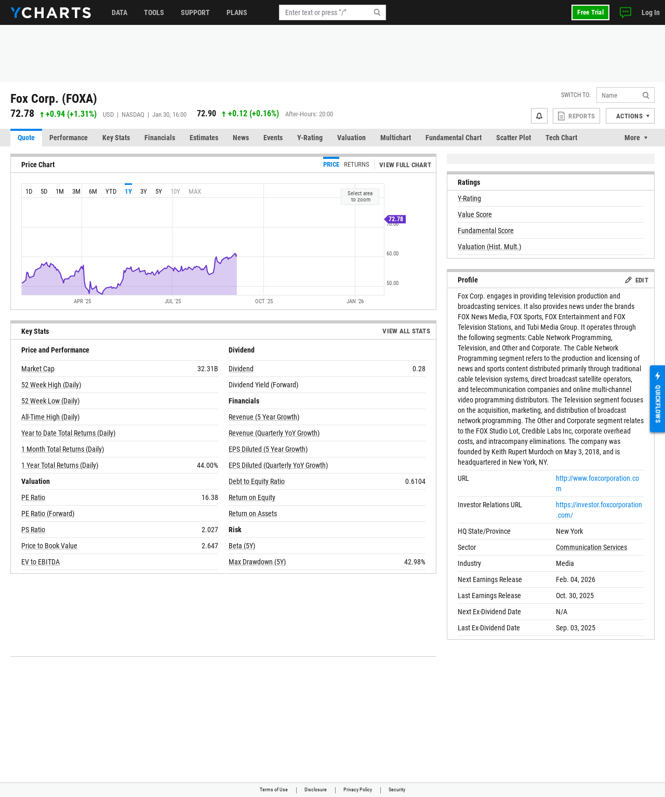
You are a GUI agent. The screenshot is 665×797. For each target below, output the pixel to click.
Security (397, 789)
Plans (237, 12)
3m (76, 191)
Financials (159, 137)
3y (143, 191)
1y (128, 191)
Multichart (395, 137)
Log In (651, 12)
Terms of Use (274, 789)
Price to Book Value (49, 546)
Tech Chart (561, 137)
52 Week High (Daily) (51, 385)
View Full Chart (405, 165)
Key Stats (116, 137)
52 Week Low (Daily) (50, 401)
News (241, 137)
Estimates (204, 137)
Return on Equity (252, 497)
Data (119, 12)
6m (93, 191)
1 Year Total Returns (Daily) (59, 465)
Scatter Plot (513, 137)
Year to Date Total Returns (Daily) (68, 433)
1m (60, 191)
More (632, 137)
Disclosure (315, 789)
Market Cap (38, 368)
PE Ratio (33, 497)
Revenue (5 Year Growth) (264, 417)
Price (331, 164)
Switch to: (576, 95)
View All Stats (406, 331)
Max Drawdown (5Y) (257, 562)
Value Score (475, 214)
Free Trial (590, 12)
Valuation (351, 137)
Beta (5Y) (242, 546)
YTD (110, 191)
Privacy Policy (357, 789)
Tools (154, 12)
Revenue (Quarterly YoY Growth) (274, 433)
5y (158, 191)
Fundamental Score (486, 230)
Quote (26, 137)
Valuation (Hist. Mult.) (489, 246)
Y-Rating (310, 137)
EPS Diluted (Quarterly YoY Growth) (278, 465)
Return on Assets (253, 513)
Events (273, 137)
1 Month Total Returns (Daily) (62, 449)
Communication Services (591, 547)
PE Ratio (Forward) (47, 513)
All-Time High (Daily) (50, 417)
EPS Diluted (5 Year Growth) (268, 449)
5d (44, 191)
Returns (356, 164)
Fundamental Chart (453, 137)
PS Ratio (33, 529)
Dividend (241, 368)
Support (195, 12)
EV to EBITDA (40, 562)
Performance (68, 137)
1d (28, 191)
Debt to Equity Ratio (257, 481)
